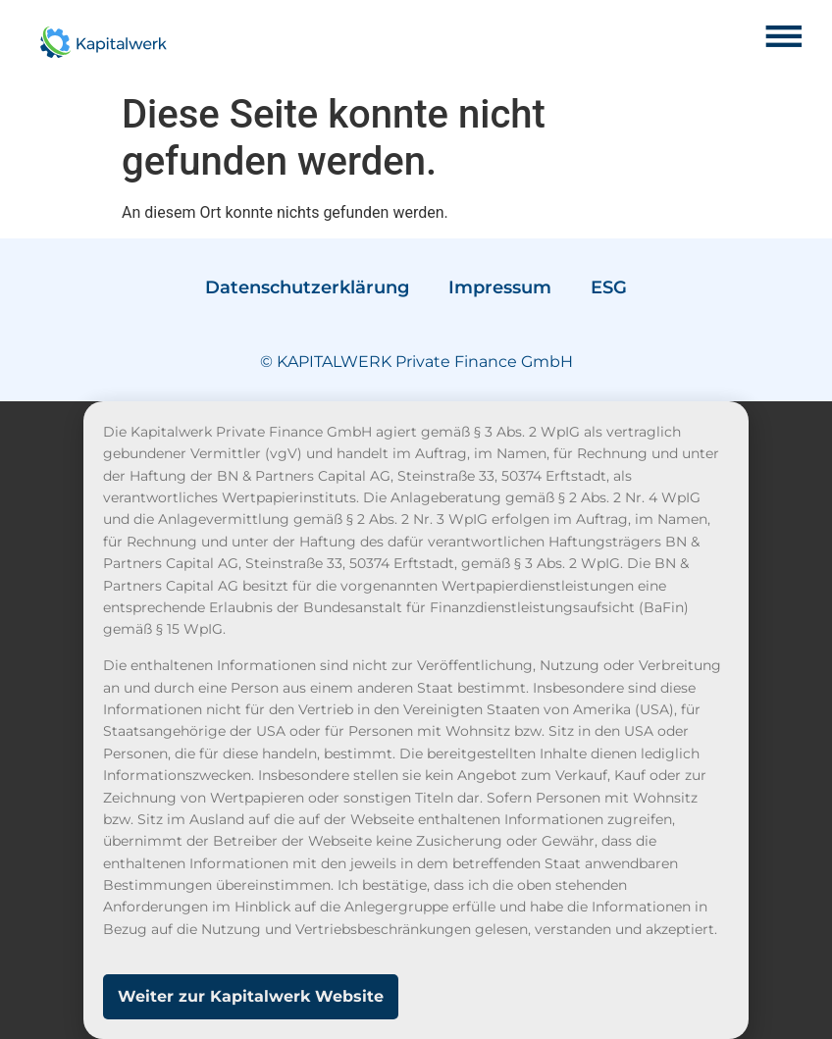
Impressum (499, 287)
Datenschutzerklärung (307, 287)
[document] (416, 720)
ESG (609, 287)
